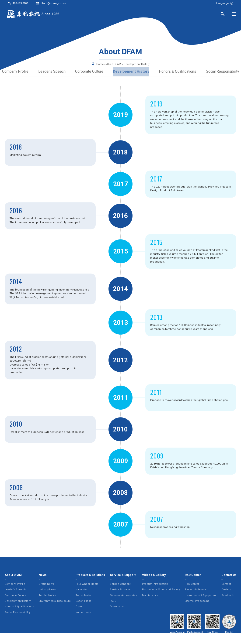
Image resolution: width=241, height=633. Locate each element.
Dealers (226, 590)
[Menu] (234, 14)
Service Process (120, 590)
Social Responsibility (17, 612)
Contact (226, 584)
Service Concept (120, 584)
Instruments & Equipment (201, 595)
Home (100, 64)
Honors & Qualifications (178, 72)
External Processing (197, 601)
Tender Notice (47, 595)
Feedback (227, 595)
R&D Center (192, 584)
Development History (130, 72)
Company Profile (15, 584)
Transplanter (83, 595)
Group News (46, 584)
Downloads (117, 607)
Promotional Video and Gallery (161, 590)
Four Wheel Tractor (87, 584)
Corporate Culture (87, 72)
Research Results (195, 590)
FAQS (113, 601)
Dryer (79, 607)
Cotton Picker (84, 601)
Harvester (81, 590)
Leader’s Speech (49, 72)
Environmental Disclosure (55, 601)
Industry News (47, 590)
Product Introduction (155, 584)
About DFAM (113, 64)
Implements (83, 612)
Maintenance (150, 595)
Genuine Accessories (123, 595)
